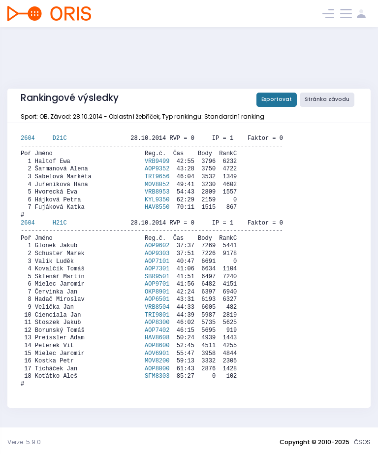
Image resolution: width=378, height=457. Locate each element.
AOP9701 (157, 284)
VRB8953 (157, 192)
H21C (60, 223)
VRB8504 (157, 307)
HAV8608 (157, 337)
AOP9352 (157, 168)
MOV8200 (157, 361)
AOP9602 (157, 245)
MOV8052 (157, 184)
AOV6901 (157, 353)
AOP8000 (157, 368)
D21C (60, 138)
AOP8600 (157, 345)
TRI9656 (157, 176)
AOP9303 (157, 253)
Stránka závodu (327, 99)
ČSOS (362, 442)
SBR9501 (157, 276)
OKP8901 (157, 292)
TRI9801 (157, 315)
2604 (37, 138)
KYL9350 (157, 199)
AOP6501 (157, 299)
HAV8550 (157, 207)
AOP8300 (157, 322)
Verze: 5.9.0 (24, 442)
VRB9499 (157, 161)
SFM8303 (157, 376)
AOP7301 (157, 268)
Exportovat (276, 99)
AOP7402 (157, 330)
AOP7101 (157, 261)
